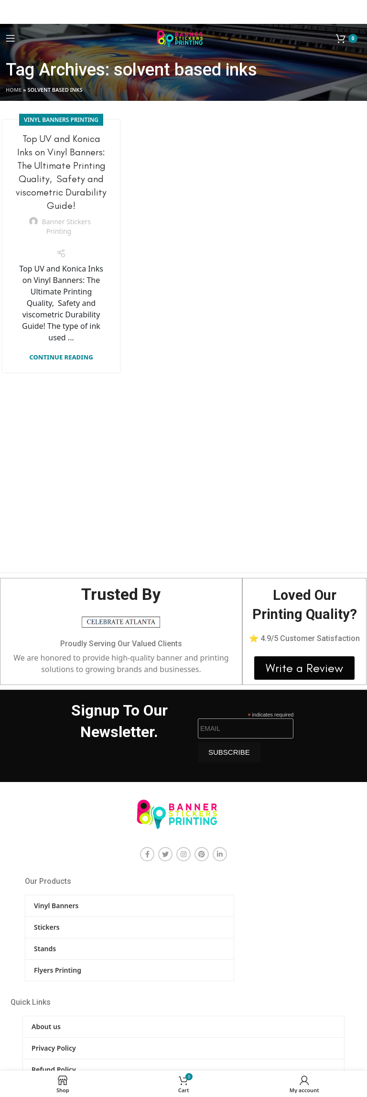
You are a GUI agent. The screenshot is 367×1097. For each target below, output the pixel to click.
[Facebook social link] (147, 854)
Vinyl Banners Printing (61, 120)
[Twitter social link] (165, 854)
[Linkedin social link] (220, 854)
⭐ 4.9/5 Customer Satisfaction (304, 638)
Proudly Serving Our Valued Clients (121, 643)
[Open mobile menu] (10, 38)
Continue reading (61, 357)
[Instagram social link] (183, 854)
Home (14, 89)
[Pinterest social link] (201, 854)
